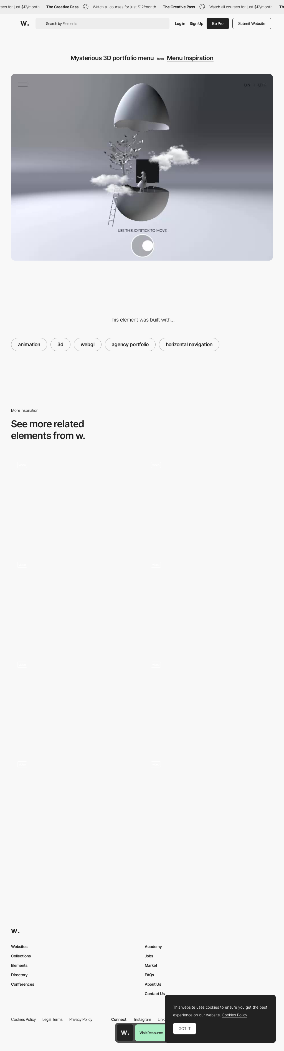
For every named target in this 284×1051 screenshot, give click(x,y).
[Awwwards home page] (125, 1032)
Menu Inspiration (190, 58)
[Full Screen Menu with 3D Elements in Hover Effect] (209, 701)
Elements (19, 965)
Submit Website (251, 23)
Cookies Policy (23, 1019)
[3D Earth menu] (209, 800)
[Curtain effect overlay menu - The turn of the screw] (209, 501)
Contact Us (155, 993)
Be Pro (218, 23)
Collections (21, 956)
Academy (153, 946)
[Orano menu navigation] (209, 601)
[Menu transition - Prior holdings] (75, 601)
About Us (153, 984)
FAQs (149, 974)
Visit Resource (151, 1033)
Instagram (142, 1019)
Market (151, 965)
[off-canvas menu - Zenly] (75, 800)
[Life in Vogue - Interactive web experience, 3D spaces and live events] (75, 701)
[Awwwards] (25, 23)
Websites (19, 946)
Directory (19, 974)
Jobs (149, 956)
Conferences (22, 984)
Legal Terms (52, 1019)
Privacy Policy (80, 1019)
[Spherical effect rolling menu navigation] (75, 501)
